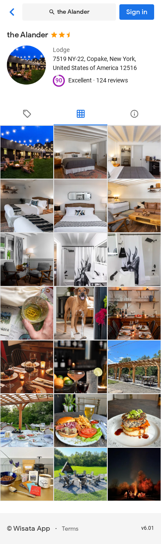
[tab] (27, 113)
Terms (70, 528)
